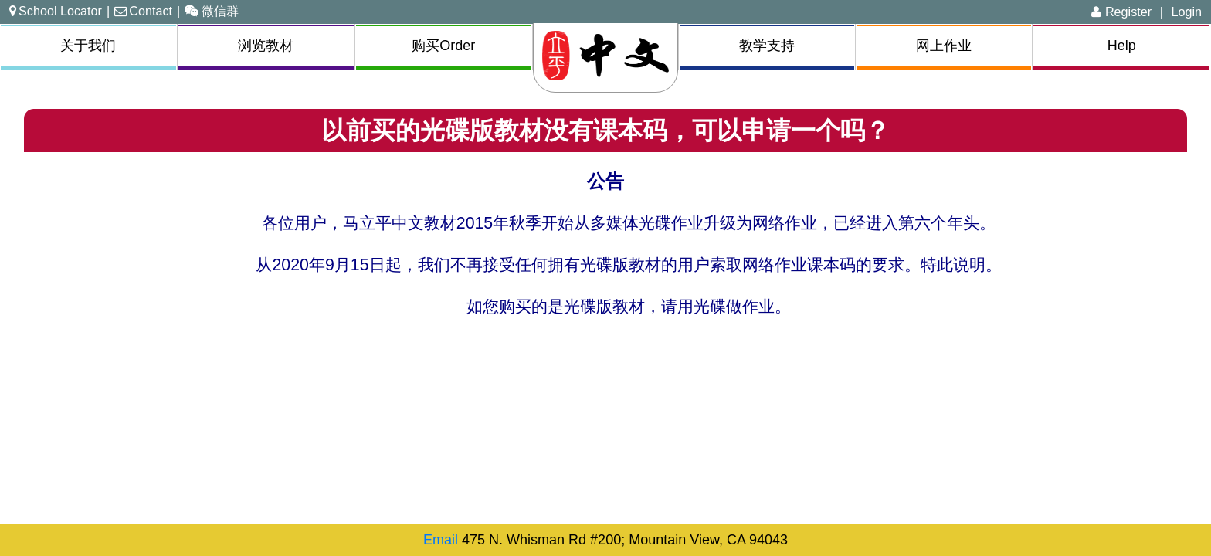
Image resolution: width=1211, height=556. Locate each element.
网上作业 (944, 45)
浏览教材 (265, 45)
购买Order (443, 45)
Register (1121, 12)
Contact (143, 11)
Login (1186, 12)
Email (440, 540)
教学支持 (767, 45)
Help (1122, 45)
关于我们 (88, 45)
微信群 (212, 11)
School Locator (55, 11)
